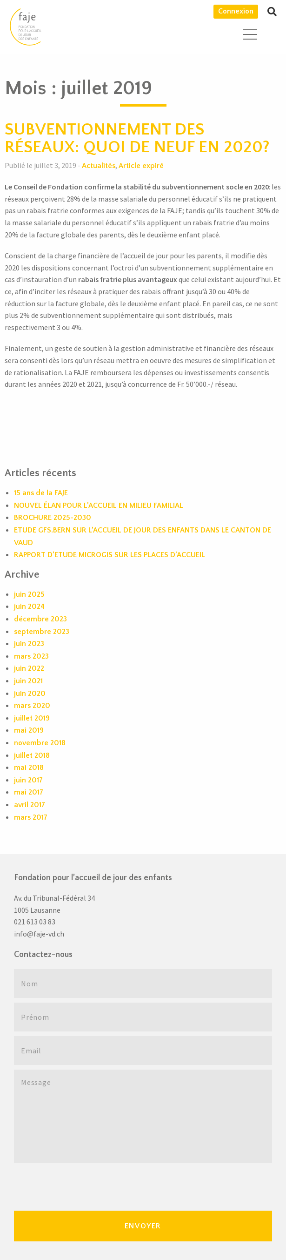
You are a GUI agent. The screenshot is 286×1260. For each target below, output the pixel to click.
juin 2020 (30, 693)
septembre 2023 (41, 631)
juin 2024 (29, 606)
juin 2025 (29, 594)
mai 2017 (28, 792)
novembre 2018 (40, 743)
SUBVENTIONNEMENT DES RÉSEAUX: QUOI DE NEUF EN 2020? (137, 138)
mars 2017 (30, 817)
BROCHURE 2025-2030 (52, 517)
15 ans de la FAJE (41, 493)
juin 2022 (29, 668)
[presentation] (84, 1185)
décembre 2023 (40, 619)
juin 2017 (28, 780)
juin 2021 (28, 681)
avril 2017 (29, 805)
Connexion (235, 11)
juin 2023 (29, 644)
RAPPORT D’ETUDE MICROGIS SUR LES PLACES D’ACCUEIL (109, 555)
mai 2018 (29, 767)
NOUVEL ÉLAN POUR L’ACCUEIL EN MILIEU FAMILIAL (98, 505)
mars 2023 (31, 656)
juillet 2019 (32, 718)
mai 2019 (29, 730)
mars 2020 (32, 705)
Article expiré (141, 166)
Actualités (98, 166)
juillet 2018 (32, 755)
